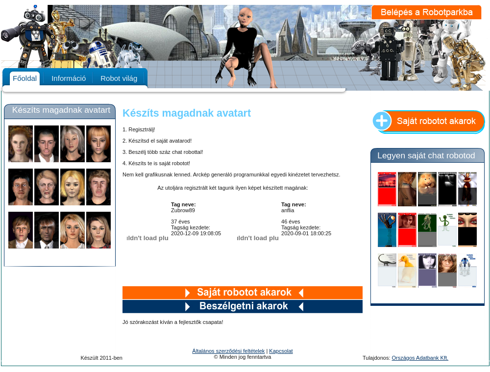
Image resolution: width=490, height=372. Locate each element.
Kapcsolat (281, 351)
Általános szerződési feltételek (228, 351)
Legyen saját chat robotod (426, 155)
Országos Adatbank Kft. (420, 358)
